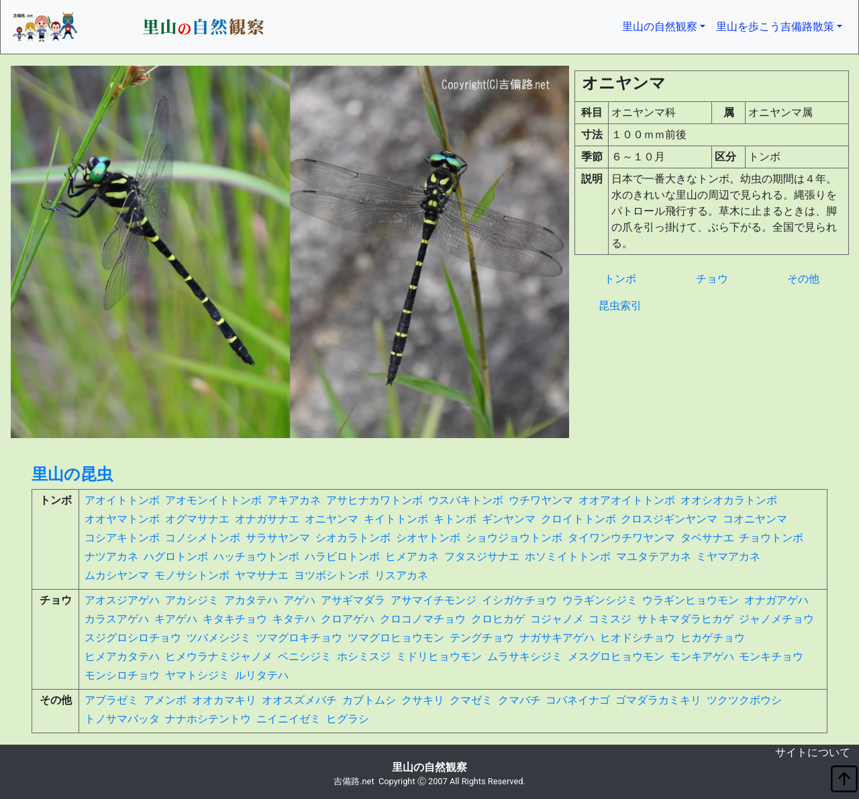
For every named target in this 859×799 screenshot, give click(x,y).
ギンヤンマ (509, 519)
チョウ (712, 278)
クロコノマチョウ (423, 618)
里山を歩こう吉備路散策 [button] (775, 26)
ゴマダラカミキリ (658, 700)
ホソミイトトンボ (568, 556)
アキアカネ (294, 500)
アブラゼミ (111, 700)
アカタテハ (251, 600)
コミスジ (610, 618)
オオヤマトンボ (122, 519)
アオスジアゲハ (122, 600)
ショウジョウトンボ (514, 537)
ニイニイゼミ (288, 718)
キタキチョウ (235, 618)
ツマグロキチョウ (299, 637)
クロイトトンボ (578, 519)
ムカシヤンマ (117, 575)
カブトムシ (369, 700)
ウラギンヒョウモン (690, 600)
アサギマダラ (353, 600)
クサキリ (422, 700)
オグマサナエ (197, 519)
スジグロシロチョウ (133, 637)
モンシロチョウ (122, 675)
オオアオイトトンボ (626, 500)
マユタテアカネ (653, 556)
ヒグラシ (347, 718)
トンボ (620, 278)
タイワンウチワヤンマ (621, 537)
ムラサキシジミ (524, 656)
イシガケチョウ (519, 600)
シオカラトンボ (353, 537)
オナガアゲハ (776, 600)
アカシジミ (192, 600)
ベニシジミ (305, 656)
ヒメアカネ (412, 556)
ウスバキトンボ (465, 500)
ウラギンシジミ (600, 600)
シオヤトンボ (428, 537)
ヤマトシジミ (197, 675)
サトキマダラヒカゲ (685, 618)
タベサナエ (707, 537)
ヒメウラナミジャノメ (218, 656)
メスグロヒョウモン (616, 656)
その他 (803, 278)
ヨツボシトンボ (331, 575)
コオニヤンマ (755, 519)
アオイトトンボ (122, 500)
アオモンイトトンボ (213, 500)
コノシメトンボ (202, 537)
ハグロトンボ (176, 556)
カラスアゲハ (117, 618)
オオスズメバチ (299, 700)
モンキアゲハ (702, 656)
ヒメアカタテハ (122, 656)
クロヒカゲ (498, 618)
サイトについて (812, 752)
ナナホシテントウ (208, 718)
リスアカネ (401, 575)
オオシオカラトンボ (728, 500)
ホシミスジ (364, 656)
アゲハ (299, 600)
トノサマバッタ (122, 718)
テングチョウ (482, 637)
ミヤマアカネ (728, 556)
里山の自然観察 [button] (666, 25)
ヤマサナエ (262, 575)
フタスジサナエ (481, 556)
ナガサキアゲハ (557, 637)
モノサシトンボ (192, 575)
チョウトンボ (771, 537)
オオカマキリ (224, 700)
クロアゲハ (347, 618)
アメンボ (165, 700)
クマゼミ (471, 700)
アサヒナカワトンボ (374, 500)
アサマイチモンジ (433, 600)
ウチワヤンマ (541, 500)
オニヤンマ (331, 519)
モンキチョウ (771, 656)
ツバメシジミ (219, 637)
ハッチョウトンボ (256, 556)
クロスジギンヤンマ (669, 519)
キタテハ (293, 618)
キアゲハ (175, 618)
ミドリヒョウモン (439, 656)
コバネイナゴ (578, 700)
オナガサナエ (267, 519)
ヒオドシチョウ (637, 637)
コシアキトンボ (122, 537)
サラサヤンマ (278, 537)
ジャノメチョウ (776, 618)
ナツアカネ (111, 556)
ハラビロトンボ (342, 556)
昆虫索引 (620, 305)
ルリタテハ (262, 675)
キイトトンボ (396, 519)
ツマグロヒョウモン (396, 637)
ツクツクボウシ (744, 700)
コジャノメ (557, 618)
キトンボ (455, 519)
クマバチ (519, 700)
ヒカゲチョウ (712, 637)
